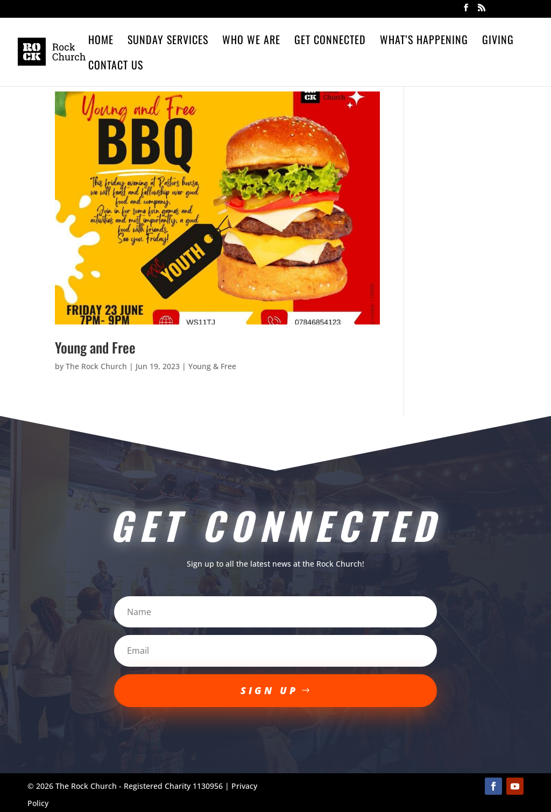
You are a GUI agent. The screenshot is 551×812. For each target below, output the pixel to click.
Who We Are (251, 41)
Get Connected (330, 41)
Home (101, 41)
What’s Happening (424, 41)
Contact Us (115, 67)
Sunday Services (168, 41)
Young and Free (95, 347)
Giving (498, 41)
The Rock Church (96, 366)
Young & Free (212, 366)
